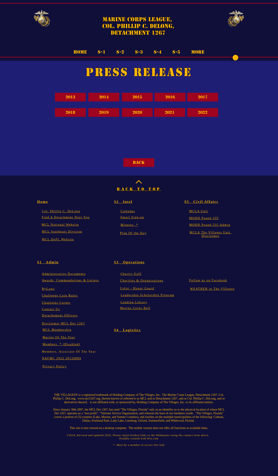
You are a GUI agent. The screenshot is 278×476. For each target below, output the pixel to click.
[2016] (170, 97)
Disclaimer (210, 236)
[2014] (103, 97)
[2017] (202, 97)
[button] (235, 57)
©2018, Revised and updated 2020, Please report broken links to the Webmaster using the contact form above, (139, 435)
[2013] (70, 97)
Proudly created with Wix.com (138, 438)
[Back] (138, 162)
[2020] (137, 112)
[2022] (202, 112)
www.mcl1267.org (89, 398)
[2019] (103, 112)
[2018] (70, 112)
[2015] (137, 97)
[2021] (169, 112)
